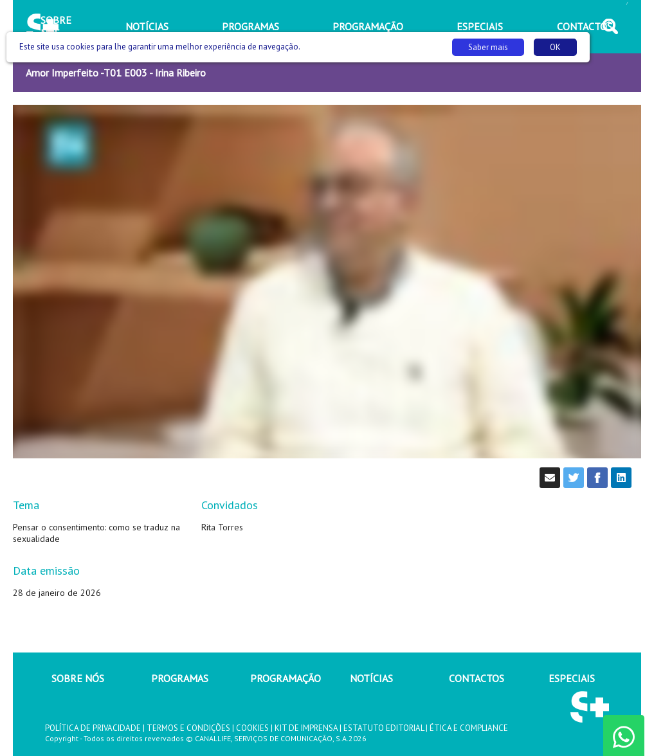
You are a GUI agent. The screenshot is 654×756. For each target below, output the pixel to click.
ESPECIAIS (572, 678)
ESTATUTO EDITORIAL (383, 728)
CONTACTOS (476, 678)
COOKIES (252, 728)
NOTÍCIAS (371, 678)
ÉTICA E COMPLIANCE (469, 728)
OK (555, 47)
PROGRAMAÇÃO (285, 678)
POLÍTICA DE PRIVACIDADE (93, 728)
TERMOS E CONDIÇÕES (188, 728)
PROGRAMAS (179, 678)
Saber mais (488, 47)
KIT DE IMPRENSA (306, 728)
